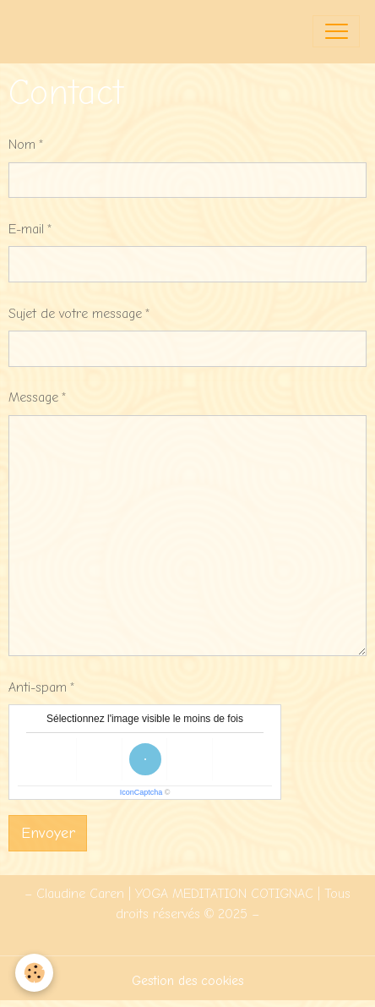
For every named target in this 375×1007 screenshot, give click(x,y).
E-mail (26, 229)
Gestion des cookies (187, 980)
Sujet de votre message (75, 313)
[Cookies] (34, 973)
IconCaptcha (141, 792)
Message (33, 397)
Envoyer (48, 833)
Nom (21, 144)
